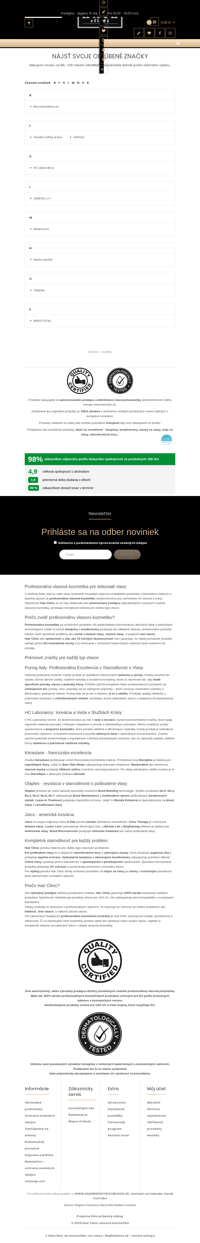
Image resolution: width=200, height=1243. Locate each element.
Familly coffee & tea (48, 137)
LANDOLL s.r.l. (42, 198)
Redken (119, 1205)
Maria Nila (106, 1205)
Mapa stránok (79, 1121)
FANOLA (79, 137)
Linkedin (156, 1194)
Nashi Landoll (43, 260)
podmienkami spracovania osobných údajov (111, 543)
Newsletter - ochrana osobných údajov (39, 1168)
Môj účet (153, 1102)
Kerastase (92, 1205)
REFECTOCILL (42, 321)
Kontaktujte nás (81, 1108)
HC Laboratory (44, 168)
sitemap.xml (35, 1181)
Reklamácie (77, 1115)
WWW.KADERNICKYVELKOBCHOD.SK (102, 1194)
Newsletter (100, 514)
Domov (94, 352)
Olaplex (39, 290)
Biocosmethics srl (46, 106)
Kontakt (130, 1205)
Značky (106, 352)
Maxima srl (41, 229)
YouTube (100, 1198)
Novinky (153, 1135)
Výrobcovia (117, 1102)
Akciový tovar (118, 1135)
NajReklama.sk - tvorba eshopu (130, 1236)
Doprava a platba (39, 1155)
